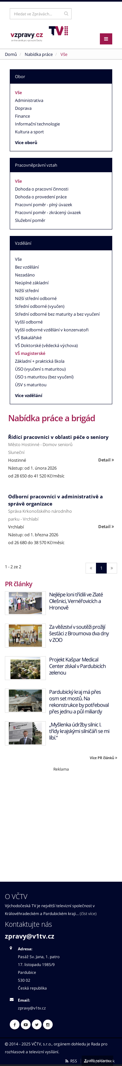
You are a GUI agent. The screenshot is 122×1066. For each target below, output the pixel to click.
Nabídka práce (39, 54)
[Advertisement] (61, 817)
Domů (11, 54)
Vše (18, 92)
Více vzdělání (28, 395)
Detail (106, 460)
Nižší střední (27, 290)
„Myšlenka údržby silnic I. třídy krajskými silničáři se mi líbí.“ (79, 731)
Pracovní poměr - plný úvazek (43, 205)
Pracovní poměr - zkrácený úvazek (48, 212)
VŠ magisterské (30, 353)
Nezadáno (25, 275)
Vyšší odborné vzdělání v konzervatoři (51, 330)
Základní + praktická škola (39, 361)
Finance (22, 116)
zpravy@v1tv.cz (29, 936)
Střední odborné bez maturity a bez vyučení (57, 314)
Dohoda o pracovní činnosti (41, 189)
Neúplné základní (31, 283)
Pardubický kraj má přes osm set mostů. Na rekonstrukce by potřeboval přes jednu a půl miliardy (79, 701)
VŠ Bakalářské (28, 338)
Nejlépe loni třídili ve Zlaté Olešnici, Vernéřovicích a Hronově (76, 601)
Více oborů (26, 142)
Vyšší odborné (29, 322)
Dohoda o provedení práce (41, 197)
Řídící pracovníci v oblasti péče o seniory (58, 437)
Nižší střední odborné (36, 298)
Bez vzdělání (27, 267)
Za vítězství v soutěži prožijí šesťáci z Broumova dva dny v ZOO (79, 633)
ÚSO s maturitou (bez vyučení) (44, 377)
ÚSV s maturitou (31, 385)
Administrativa (29, 100)
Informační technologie (37, 124)
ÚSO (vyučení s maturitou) (40, 369)
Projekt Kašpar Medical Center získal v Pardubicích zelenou (77, 666)
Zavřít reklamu (97, 1060)
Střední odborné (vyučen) (39, 306)
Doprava (23, 108)
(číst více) (88, 913)
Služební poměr (30, 220)
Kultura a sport (29, 132)
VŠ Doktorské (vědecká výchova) (46, 345)
